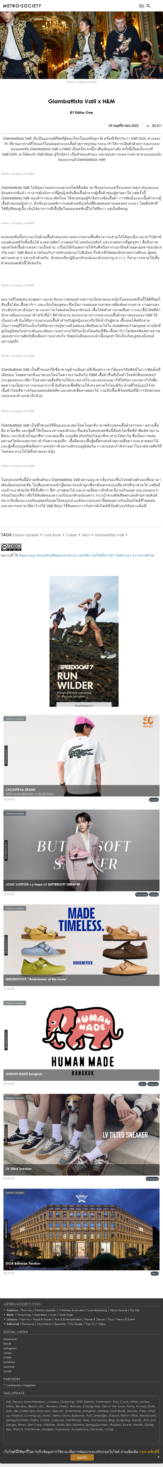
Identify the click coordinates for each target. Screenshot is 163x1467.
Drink (60, 1424)
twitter (7, 1357)
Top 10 (90, 1324)
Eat (8, 1401)
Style (10, 1314)
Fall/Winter (73, 1420)
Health (138, 1424)
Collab (71, 535)
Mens (56, 1415)
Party (130, 1406)
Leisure (12, 1319)
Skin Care (34, 1424)
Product (115, 1424)
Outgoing (67, 1401)
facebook (10, 1339)
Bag (111, 1420)
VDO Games (85, 1401)
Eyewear (78, 1415)
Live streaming (97, 1310)
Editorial (13, 1324)
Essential (60, 1324)
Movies (132, 1411)
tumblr (7, 1371)
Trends (136, 1420)
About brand (118, 1310)
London (52, 1401)
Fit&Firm (49, 1424)
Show (66, 1415)
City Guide (75, 1324)
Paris (142, 1411)
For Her (135, 1310)
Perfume (96, 1429)
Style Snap (66, 1314)
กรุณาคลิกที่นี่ (149, 1452)
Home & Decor (95, 1319)
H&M (86, 535)
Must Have (44, 1324)
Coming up (32, 1415)
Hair (9, 1411)
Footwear (141, 894)
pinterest (9, 1362)
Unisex (144, 1401)
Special (57, 1411)
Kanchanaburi (35, 1401)
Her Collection (24, 1411)
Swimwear (103, 1401)
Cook (124, 1401)
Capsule (57, 1420)
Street (63, 1406)
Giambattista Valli (109, 535)
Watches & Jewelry (71, 1310)
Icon (53, 1314)
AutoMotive (79, 1429)
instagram (10, 1348)
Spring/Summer (17, 1420)
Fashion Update (26, 535)
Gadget (47, 1429)
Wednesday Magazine (21, 1385)
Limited (102, 1411)
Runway (26, 1310)
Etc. (42, 1406)
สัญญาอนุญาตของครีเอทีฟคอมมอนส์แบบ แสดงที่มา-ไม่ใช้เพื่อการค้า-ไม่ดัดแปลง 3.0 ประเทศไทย (86, 555)
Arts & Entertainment (68, 1319)
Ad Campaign (96, 1415)
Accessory (99, 1420)
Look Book (52, 535)
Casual (114, 1415)
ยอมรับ (82, 1457)
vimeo (7, 1353)
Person (17, 1401)
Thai (115, 1401)
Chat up (153, 1084)
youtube (9, 1366)
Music (46, 1415)
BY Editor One (81, 112)
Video (101, 1324)
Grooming (24, 1314)
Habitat (17, 1415)
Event (127, 1424)
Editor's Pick (129, 1415)
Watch (18, 1429)
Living (109, 1429)
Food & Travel (42, 1319)
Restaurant (147, 1415)
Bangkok (89, 1411)
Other (134, 1401)
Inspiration (40, 1314)
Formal (141, 1406)
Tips (68, 1424)
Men (86, 1420)
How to (25, 1319)
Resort (32, 1406)
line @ (7, 1343)
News (143, 1084)
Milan (10, 1406)
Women (75, 1406)
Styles (34, 1420)
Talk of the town (113, 1406)
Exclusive (28, 1324)
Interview (43, 1411)
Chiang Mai (91, 1406)
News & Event (126, 1319)
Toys (111, 1319)
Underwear (73, 1411)
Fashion (12, 1310)
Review (20, 1406)
